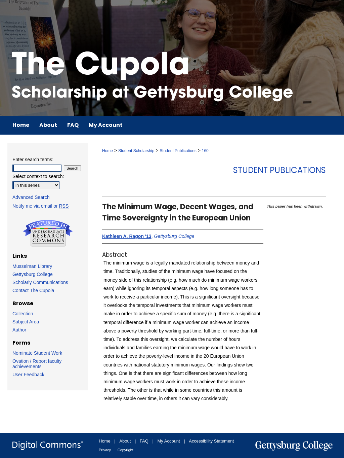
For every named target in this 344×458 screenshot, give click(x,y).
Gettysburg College (32, 274)
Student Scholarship (136, 150)
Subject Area (25, 321)
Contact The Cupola (33, 290)
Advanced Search (31, 197)
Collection (22, 313)
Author (19, 329)
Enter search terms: (32, 159)
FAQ (144, 441)
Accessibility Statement (211, 441)
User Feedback (28, 374)
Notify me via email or (40, 206)
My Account (169, 441)
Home (107, 150)
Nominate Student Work (37, 353)
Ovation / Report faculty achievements (36, 363)
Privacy (105, 450)
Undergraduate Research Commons (47, 233)
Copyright (125, 450)
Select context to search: (38, 176)
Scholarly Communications (40, 282)
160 (205, 150)
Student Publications (178, 150)
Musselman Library (32, 266)
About (125, 441)
